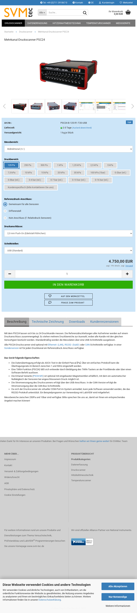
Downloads (77, 321)
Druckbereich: (11, 159)
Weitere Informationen (118, 605)
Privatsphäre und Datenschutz (19, 489)
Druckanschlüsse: (13, 226)
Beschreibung (16, 321)
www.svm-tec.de (35, 546)
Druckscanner (13, 23)
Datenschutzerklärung (50, 599)
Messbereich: (11, 142)
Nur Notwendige (118, 596)
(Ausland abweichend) (82, 128)
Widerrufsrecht (11, 477)
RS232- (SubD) (72, 344)
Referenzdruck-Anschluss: (18, 199)
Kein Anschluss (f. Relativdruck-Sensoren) (27, 218)
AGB (6, 483)
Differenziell (12, 211)
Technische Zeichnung (48, 321)
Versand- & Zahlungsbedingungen (21, 471)
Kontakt (78, 2)
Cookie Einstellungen (14, 495)
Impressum (10, 459)
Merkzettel (126, 2)
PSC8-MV (38, 376)
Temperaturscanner (98, 23)
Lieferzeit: (9, 127)
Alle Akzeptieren (117, 586)
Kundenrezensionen (104, 321)
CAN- (87, 344)
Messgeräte (123, 23)
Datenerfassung (37, 23)
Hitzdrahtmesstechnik (67, 23)
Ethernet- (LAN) (56, 344)
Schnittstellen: (11, 243)
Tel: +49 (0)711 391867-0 (53, 2)
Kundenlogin (106, 2)
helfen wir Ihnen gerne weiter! (94, 441)
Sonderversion (11, 348)
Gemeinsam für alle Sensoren (21, 204)
